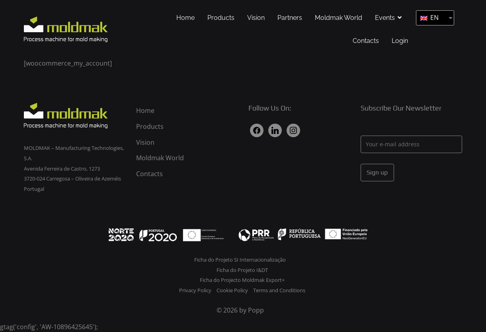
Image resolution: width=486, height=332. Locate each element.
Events (385, 17)
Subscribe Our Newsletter (401, 108)
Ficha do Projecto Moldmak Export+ (242, 279)
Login (400, 41)
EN (429, 17)
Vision (256, 17)
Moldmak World (338, 17)
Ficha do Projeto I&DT (242, 270)
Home (185, 17)
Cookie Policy (233, 290)
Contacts (366, 41)
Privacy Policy (196, 290)
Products (220, 17)
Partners (289, 17)
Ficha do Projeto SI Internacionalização (240, 259)
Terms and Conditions (279, 290)
